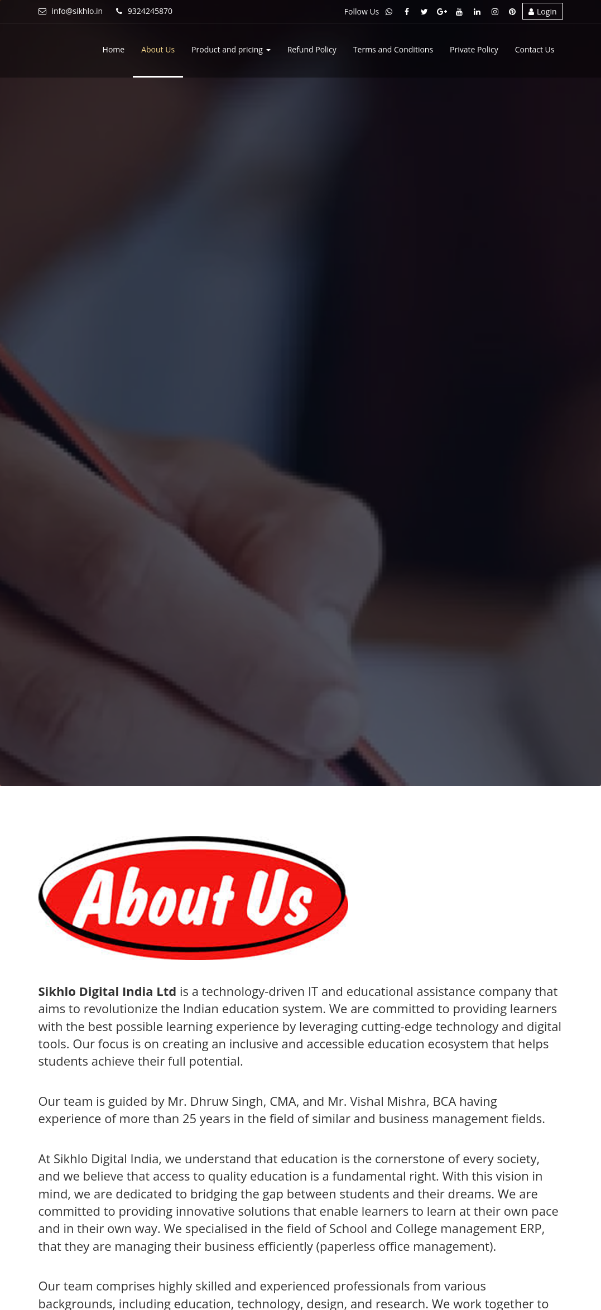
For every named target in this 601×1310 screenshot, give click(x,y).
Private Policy (474, 49)
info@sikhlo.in (71, 11)
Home (114, 49)
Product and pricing (231, 49)
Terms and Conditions (393, 49)
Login (542, 11)
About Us (158, 49)
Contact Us (535, 49)
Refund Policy (311, 49)
